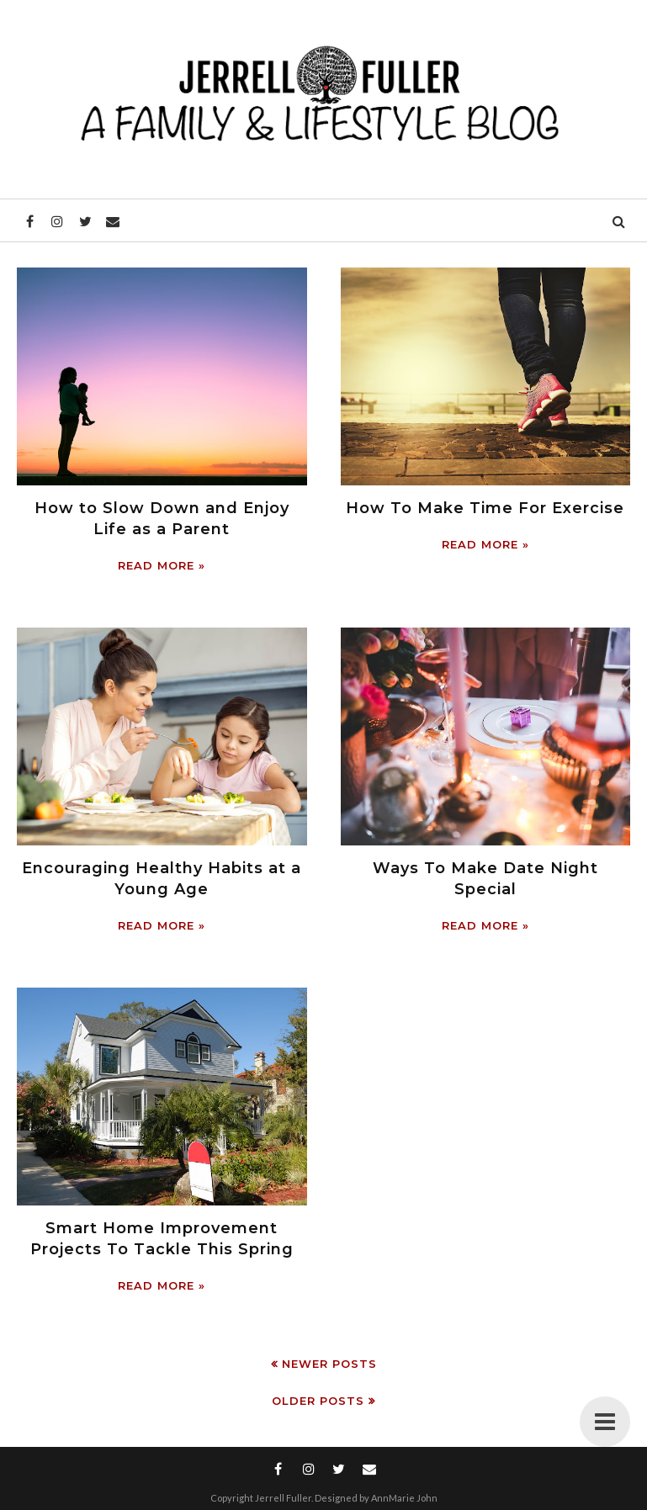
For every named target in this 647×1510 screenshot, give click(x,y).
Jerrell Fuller (283, 1497)
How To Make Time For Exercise (485, 508)
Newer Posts (329, 1363)
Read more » (161, 565)
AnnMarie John (404, 1497)
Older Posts (318, 1400)
